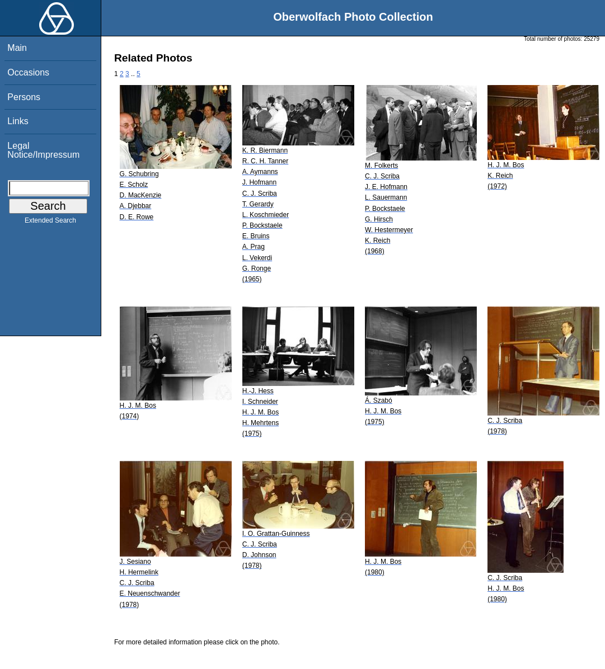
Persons (23, 97)
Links (17, 121)
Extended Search (50, 222)
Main (17, 48)
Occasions (28, 72)
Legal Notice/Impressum (43, 150)
